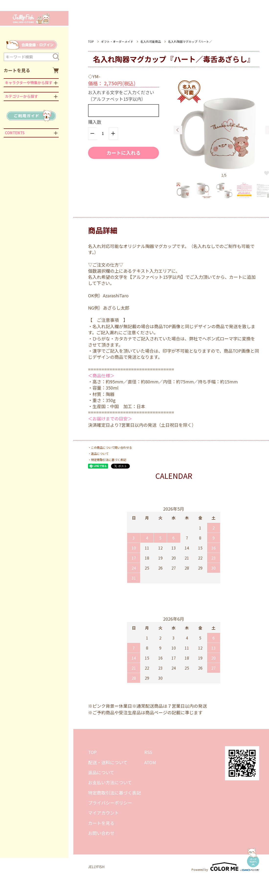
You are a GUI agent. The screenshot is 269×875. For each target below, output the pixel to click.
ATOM (150, 762)
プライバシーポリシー (110, 802)
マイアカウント (103, 812)
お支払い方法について (110, 782)
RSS (148, 752)
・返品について (98, 453)
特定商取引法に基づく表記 (114, 792)
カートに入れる (123, 152)
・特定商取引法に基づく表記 (107, 460)
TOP (91, 41)
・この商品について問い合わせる (110, 447)
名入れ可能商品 (150, 41)
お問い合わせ (101, 833)
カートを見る (31, 70)
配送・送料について (107, 762)
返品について (101, 772)
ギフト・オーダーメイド (117, 41)
